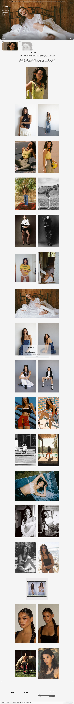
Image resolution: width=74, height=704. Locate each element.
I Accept (37, 356)
